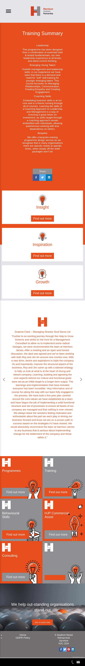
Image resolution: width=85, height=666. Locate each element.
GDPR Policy (23, 637)
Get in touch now (42, 622)
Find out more (42, 218)
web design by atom (78, 657)
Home (22, 635)
